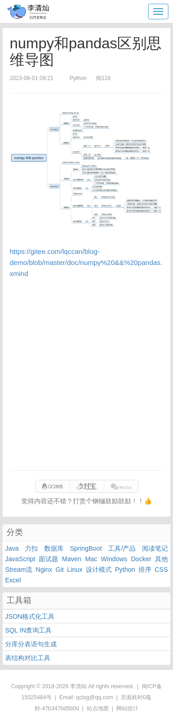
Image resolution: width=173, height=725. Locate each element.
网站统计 (127, 708)
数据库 (54, 548)
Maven (71, 559)
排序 (144, 569)
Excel (13, 580)
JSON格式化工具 (29, 616)
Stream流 (18, 569)
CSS (161, 569)
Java (12, 548)
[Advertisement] (86, 374)
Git (59, 569)
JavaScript (20, 559)
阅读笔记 (155, 548)
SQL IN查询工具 (28, 630)
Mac (91, 559)
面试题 (48, 559)
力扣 (31, 548)
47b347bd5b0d (60, 708)
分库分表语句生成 (31, 644)
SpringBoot (86, 548)
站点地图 (98, 708)
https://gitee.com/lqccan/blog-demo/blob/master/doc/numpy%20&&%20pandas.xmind (86, 262)
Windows (114, 559)
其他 (161, 559)
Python (125, 569)
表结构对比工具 (27, 658)
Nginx (44, 569)
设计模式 (99, 569)
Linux (74, 569)
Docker (141, 559)
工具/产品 (122, 548)
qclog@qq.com (94, 697)
